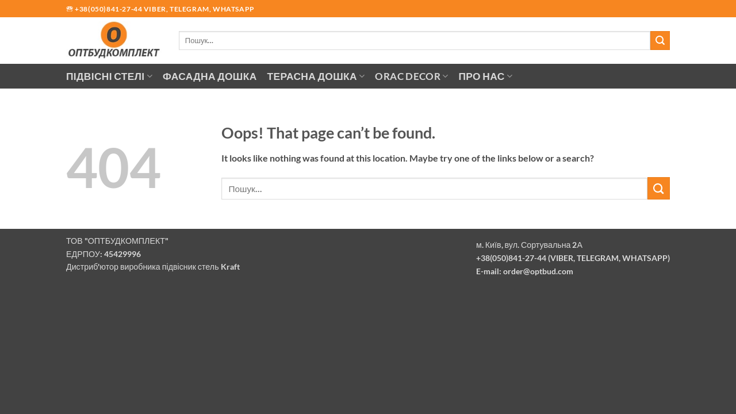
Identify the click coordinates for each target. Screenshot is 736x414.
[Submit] (660, 40)
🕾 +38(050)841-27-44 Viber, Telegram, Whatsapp (160, 9)
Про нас (486, 76)
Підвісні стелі (109, 76)
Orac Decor (411, 76)
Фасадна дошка (210, 76)
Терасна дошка (316, 76)
